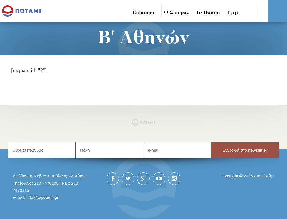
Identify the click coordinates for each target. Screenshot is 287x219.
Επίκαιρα (143, 12)
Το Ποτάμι (208, 12)
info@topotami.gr (42, 197)
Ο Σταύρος (176, 12)
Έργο (234, 12)
